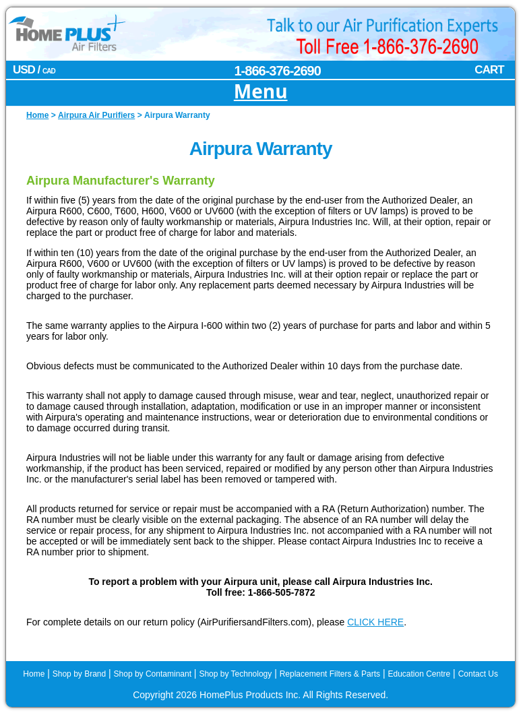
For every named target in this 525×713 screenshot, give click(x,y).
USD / (34, 69)
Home (33, 674)
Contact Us (478, 674)
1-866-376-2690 (278, 70)
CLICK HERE (375, 622)
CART (488, 69)
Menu (261, 92)
